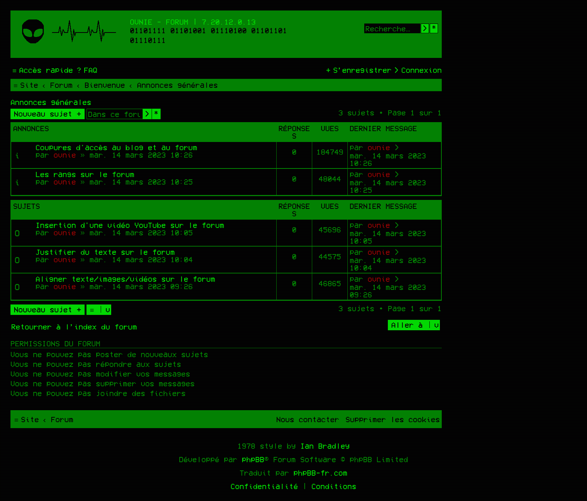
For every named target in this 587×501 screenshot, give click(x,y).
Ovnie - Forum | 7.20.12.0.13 (193, 21)
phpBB (253, 459)
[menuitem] (86, 70)
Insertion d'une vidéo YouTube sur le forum (130, 225)
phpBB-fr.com (320, 472)
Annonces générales (50, 102)
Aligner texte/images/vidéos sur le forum (125, 278)
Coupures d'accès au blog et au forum (116, 147)
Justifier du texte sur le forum (105, 251)
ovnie (65, 154)
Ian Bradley (325, 445)
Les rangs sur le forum (85, 174)
